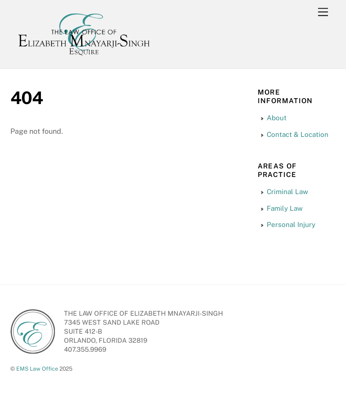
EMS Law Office (37, 368)
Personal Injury (291, 224)
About (277, 118)
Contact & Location (297, 134)
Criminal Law (287, 191)
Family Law (285, 208)
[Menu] (323, 12)
